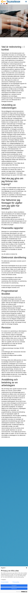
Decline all (14, 588)
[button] (26, 1)
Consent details (4, 582)
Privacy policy (16, 582)
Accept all (14, 585)
